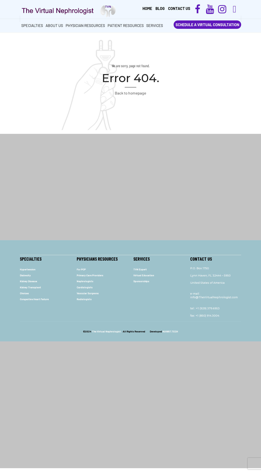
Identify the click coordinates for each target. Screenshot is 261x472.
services (154, 25)
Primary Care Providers (90, 275)
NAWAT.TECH (170, 331)
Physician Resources (85, 25)
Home (147, 8)
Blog (160, 8)
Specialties (32, 25)
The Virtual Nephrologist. (107, 331)
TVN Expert (140, 269)
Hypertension (27, 269)
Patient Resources (126, 25)
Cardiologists (85, 287)
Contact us (179, 8)
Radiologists (84, 299)
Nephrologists (85, 281)
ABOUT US (54, 25)
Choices (24, 293)
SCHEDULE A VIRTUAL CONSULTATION (207, 24)
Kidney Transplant (30, 287)
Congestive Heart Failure (34, 299)
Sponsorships (141, 281)
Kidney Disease (28, 281)
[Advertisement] (130, 166)
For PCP (81, 269)
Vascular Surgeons (88, 293)
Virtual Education (143, 275)
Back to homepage (130, 93)
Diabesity (25, 275)
